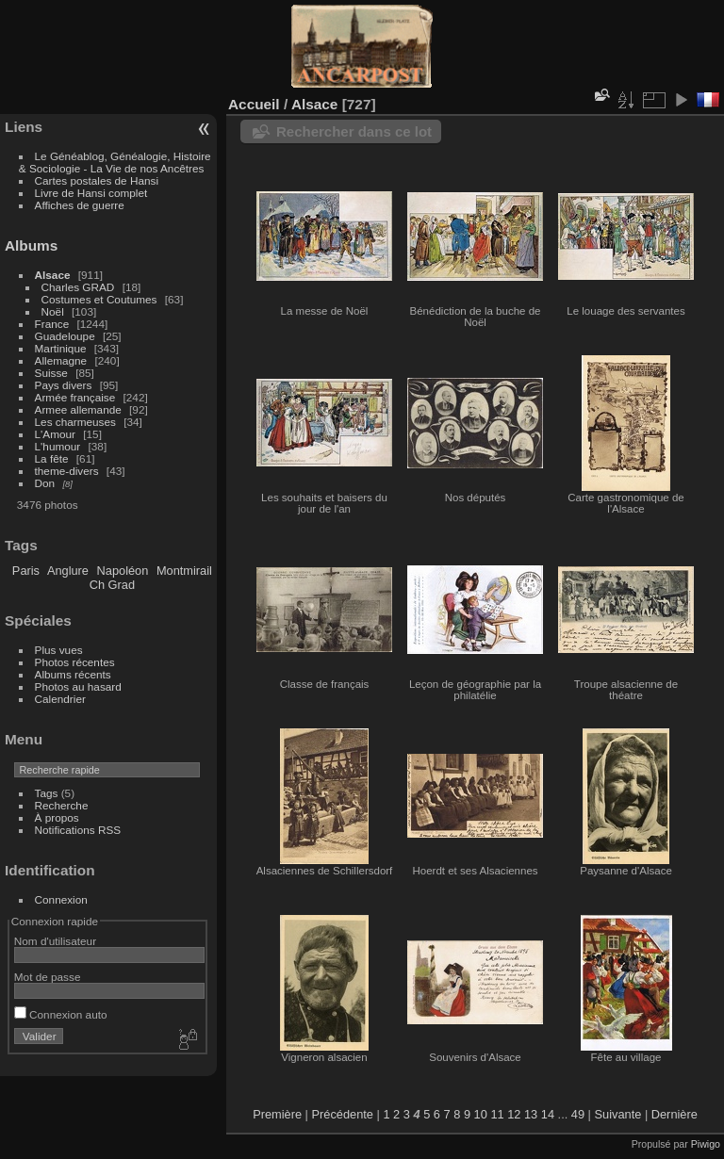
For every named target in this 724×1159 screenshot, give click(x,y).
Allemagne (61, 360)
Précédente (342, 1114)
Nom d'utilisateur (55, 941)
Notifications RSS (78, 830)
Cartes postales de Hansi (96, 180)
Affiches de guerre (79, 205)
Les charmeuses (75, 422)
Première (277, 1114)
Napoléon (123, 570)
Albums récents (73, 674)
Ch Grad (112, 585)
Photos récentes (75, 662)
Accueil (254, 104)
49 (577, 1114)
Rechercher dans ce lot (354, 131)
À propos (57, 817)
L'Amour (55, 434)
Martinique (61, 348)
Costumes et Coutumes (99, 299)
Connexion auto (60, 1014)
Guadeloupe (65, 336)
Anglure (68, 570)
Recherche (62, 805)
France (52, 324)
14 (547, 1114)
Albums (31, 245)
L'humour (58, 446)
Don (45, 483)
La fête (52, 458)
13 (530, 1114)
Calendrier (60, 699)
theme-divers (67, 471)
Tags (46, 793)
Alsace (53, 275)
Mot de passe (47, 977)
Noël (52, 311)
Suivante (618, 1114)
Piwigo (705, 1144)
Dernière (674, 1114)
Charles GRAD (78, 287)
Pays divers (63, 385)
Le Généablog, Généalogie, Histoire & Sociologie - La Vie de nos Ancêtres (115, 162)
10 (480, 1114)
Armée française (75, 397)
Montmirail (184, 570)
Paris (26, 570)
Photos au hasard (78, 686)
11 (496, 1114)
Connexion (61, 899)
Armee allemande (78, 409)
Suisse (51, 373)
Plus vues (59, 650)
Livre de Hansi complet (91, 193)
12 (513, 1114)
